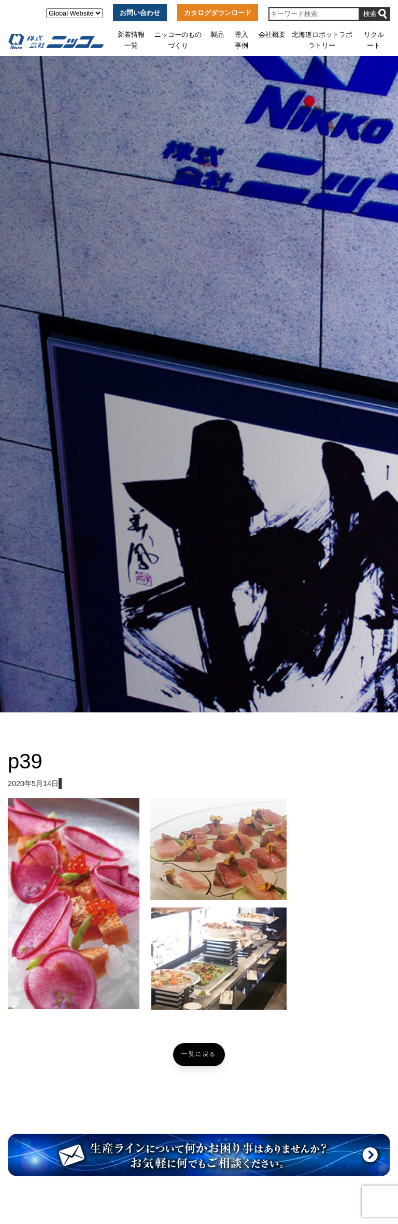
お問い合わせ (140, 13)
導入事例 (241, 40)
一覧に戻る (199, 1054)
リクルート (374, 40)
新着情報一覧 (131, 40)
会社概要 (272, 34)
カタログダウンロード (217, 13)
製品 (217, 34)
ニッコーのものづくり (178, 40)
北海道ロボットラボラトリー (322, 40)
